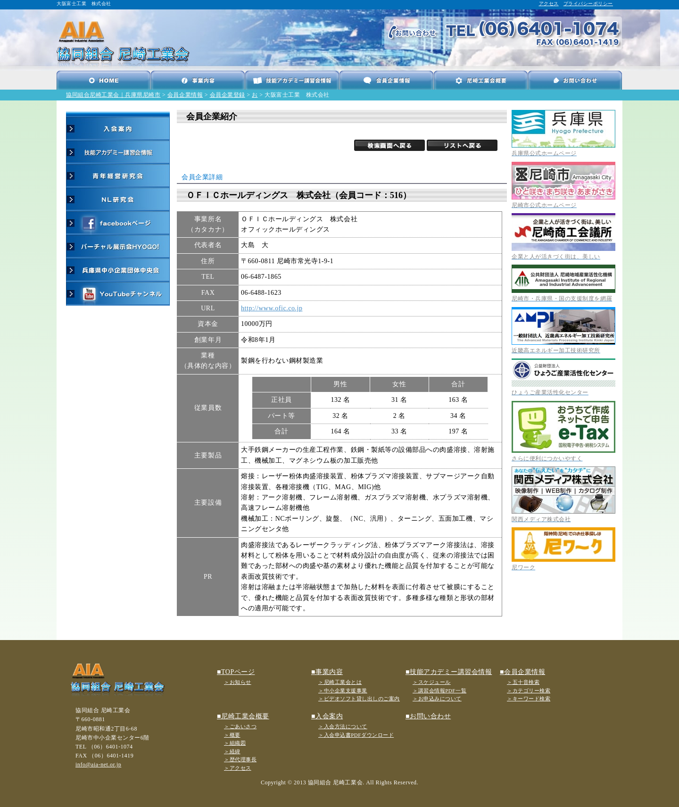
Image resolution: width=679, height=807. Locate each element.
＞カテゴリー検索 (528, 690)
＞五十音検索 (523, 682)
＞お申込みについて (437, 698)
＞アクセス (237, 768)
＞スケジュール (432, 682)
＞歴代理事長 (240, 759)
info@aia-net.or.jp (98, 764)
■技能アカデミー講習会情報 (449, 671)
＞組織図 (235, 743)
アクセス (549, 3)
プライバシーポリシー (588, 3)
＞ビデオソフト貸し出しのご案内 (359, 698)
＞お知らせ (237, 682)
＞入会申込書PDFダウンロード (356, 735)
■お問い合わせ (428, 716)
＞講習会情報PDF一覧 (439, 690)
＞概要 (232, 735)
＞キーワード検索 (528, 698)
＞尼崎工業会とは (340, 682)
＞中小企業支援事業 (342, 690)
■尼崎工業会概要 (243, 716)
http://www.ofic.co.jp (271, 308)
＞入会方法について (342, 726)
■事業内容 (327, 671)
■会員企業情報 (522, 671)
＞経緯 (232, 751)
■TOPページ (236, 671)
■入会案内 (327, 716)
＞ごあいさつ (240, 726)
